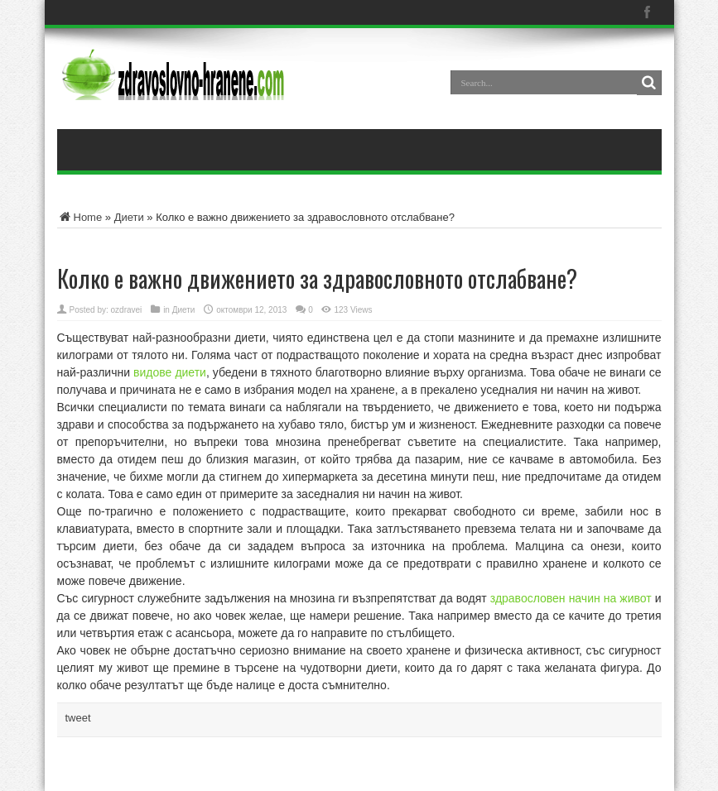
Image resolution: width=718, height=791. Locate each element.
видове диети (169, 372)
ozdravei (126, 309)
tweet (78, 718)
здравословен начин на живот (571, 598)
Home (80, 217)
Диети (129, 217)
